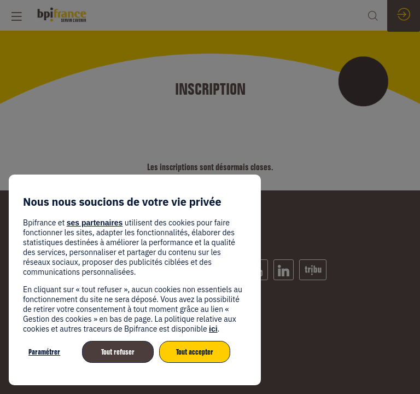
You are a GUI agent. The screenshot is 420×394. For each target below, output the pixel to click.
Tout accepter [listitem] (194, 351)
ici (213, 329)
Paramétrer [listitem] (44, 351)
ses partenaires (95, 222)
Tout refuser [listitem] (118, 351)
